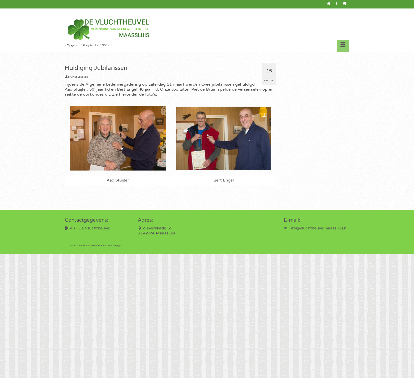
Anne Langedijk (80, 77)
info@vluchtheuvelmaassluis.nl (316, 228)
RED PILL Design (111, 245)
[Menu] (343, 46)
